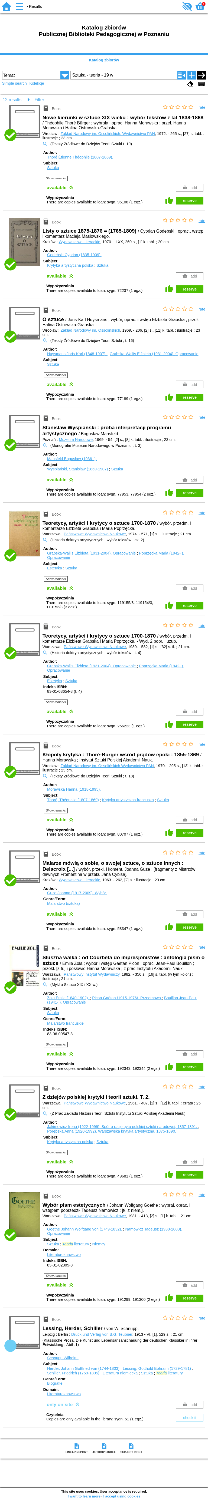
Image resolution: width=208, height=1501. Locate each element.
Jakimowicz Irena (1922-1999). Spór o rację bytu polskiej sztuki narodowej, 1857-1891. (122, 1126)
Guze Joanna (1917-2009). (77, 893)
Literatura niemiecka (120, 1373)
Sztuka (53, 168)
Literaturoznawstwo (64, 1254)
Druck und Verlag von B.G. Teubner (101, 1334)
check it (189, 1418)
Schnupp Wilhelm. (63, 1358)
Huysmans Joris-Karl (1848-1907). (77, 354)
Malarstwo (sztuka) (63, 903)
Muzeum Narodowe (76, 439)
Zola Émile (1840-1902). (68, 998)
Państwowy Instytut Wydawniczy (91, 974)
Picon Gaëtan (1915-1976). (127, 998)
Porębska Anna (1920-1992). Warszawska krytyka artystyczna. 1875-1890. (111, 1131)
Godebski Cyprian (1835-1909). (74, 255)
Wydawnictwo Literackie (79, 242)
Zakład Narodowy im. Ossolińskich (90, 330)
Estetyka (54, 568)
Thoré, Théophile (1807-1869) (73, 800)
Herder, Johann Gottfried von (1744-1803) (83, 1368)
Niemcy (98, 1244)
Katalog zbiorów (104, 60)
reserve (190, 201)
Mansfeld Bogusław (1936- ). (72, 459)
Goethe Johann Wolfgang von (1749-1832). (85, 1229)
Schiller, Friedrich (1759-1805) (73, 1373)
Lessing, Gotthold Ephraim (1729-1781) (157, 1368)
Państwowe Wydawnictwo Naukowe (95, 534)
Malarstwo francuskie (65, 1023)
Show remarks (56, 178)
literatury (75, 1244)
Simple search (14, 83)
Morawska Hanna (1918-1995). (74, 789)
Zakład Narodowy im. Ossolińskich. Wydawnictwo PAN (108, 133)
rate (202, 107)
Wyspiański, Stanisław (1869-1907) (77, 469)
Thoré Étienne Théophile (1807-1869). (80, 157)
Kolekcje (36, 83)
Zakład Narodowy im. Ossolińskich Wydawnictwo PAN (107, 766)
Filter (39, 99)
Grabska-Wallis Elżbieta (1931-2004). (154, 354)
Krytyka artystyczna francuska (128, 800)
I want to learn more (84, 1496)
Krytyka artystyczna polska (70, 265)
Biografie (55, 1383)
